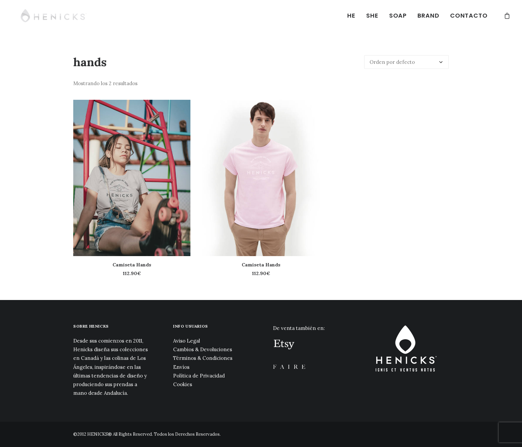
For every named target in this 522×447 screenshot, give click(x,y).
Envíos (181, 367)
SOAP (398, 15)
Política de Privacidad (199, 375)
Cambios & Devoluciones (202, 349)
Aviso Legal (186, 341)
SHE (372, 15)
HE (351, 15)
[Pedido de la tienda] (406, 62)
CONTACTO (469, 15)
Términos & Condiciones (202, 358)
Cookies (182, 384)
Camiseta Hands (132, 265)
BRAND (428, 15)
